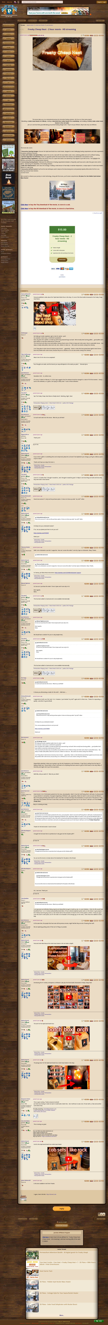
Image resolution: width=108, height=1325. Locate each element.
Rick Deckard (24, 737)
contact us (22, 1323)
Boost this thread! (62, 1225)
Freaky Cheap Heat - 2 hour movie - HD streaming (52, 29)
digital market (8, 122)
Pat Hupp (23, 678)
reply (61, 1209)
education (8, 95)
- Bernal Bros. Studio (38, 465)
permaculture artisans (8, 87)
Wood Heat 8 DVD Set (55, 403)
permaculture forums (8, 25)
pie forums (8, 131)
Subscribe (9, 2)
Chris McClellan (25, 1121)
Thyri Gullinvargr (26, 354)
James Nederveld (25, 1180)
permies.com (8, 126)
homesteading (8, 43)
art (8, 82)
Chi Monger (24, 333)
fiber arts (8, 78)
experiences (8, 104)
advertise (28, 1323)
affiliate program (35, 1323)
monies (8, 51)
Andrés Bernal (25, 453)
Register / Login (102, 2)
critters (8, 34)
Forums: (23, 25)
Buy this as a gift (98, 213)
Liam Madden (25, 898)
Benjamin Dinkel (25, 1099)
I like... (22, 305)
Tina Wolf (24, 393)
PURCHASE (62, 259)
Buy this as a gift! (62, 1222)
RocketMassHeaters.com (50, 1109)
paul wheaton (49, 25)
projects (8, 117)
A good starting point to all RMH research (44, 1110)
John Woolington (26, 830)
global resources (8, 109)
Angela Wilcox (25, 434)
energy (8, 47)
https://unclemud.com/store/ (49, 1136)
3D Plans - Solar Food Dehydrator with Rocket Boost (58, 1304)
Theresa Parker (25, 547)
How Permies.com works (39, 1111)
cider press (8, 113)
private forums (8, 135)
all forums (8, 140)
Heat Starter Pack (46, 1271)
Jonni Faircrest (25, 791)
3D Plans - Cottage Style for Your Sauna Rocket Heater (59, 1293)
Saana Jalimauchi (25, 294)
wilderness (8, 73)
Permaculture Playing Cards (40, 403)
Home (3, 2)
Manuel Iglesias (25, 583)
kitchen (8, 56)
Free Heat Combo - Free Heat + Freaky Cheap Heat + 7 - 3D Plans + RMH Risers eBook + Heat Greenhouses (68, 1263)
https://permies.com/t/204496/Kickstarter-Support (68, 572)
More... (62, 1315)
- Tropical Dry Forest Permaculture (42, 466)
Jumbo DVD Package (68, 403)
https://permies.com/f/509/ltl (41, 533)
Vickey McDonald (26, 496)
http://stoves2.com (51, 1194)
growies (8, 29)
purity (8, 60)
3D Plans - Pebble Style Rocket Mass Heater (55, 1282)
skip (9, 100)
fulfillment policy (44, 1323)
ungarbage (8, 65)
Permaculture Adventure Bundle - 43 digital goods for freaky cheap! (64, 1252)
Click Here (24, 205)
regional (8, 91)
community (8, 69)
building (8, 38)
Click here (45, 1237)
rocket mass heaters (40, 25)
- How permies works (38, 468)
